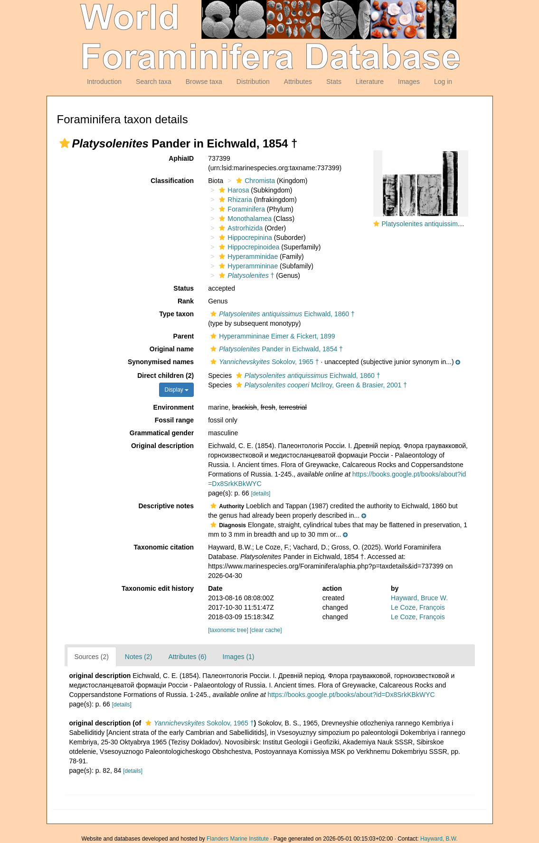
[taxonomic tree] (228, 630)
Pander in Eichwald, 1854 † (275, 349)
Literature (370, 81)
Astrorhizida (240, 228)
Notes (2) (138, 656)
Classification (172, 180)
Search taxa (153, 81)
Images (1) (239, 656)
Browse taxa (204, 81)
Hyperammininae (247, 266)
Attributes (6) (187, 656)
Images (409, 81)
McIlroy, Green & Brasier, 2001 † (320, 385)
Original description (162, 445)
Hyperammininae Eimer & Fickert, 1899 (271, 336)
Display (176, 389)
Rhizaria (234, 199)
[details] (260, 493)
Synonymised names (161, 362)
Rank (186, 301)
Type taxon (176, 314)
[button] (64, 143)
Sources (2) (92, 656)
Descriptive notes (166, 506)
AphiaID (181, 158)
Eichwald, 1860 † (281, 314)
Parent (183, 336)
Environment (173, 407)
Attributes (298, 81)
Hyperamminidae (247, 256)
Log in (443, 81)
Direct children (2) (165, 375)
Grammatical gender (162, 433)
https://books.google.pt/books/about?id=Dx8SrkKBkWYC (351, 694)
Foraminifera (241, 209)
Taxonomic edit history (158, 588)
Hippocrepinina (244, 237)
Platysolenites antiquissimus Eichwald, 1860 (447, 224)
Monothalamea (244, 218)
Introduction (104, 81)
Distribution (253, 81)
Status (183, 288)
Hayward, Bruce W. (419, 598)
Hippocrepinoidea (248, 247)
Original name (172, 349)
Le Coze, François (418, 607)
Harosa (233, 190)
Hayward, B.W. (439, 838)
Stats (333, 81)
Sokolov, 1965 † (263, 362)
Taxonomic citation (164, 547)
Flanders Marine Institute (238, 838)
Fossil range (174, 420)
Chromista (254, 180)
